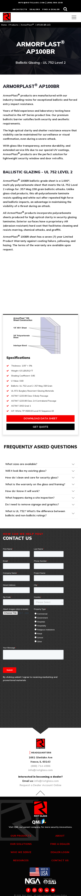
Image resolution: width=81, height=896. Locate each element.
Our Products (21, 835)
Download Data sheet (40, 418)
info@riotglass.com (31, 2)
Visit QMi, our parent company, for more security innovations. (40, 827)
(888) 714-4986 (40, 766)
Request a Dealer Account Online (40, 785)
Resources (21, 860)
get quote (40, 426)
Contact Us (60, 860)
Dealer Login (60, 852)
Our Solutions (21, 843)
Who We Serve (21, 852)
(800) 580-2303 (55, 2)
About (60, 835)
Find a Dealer (60, 843)
